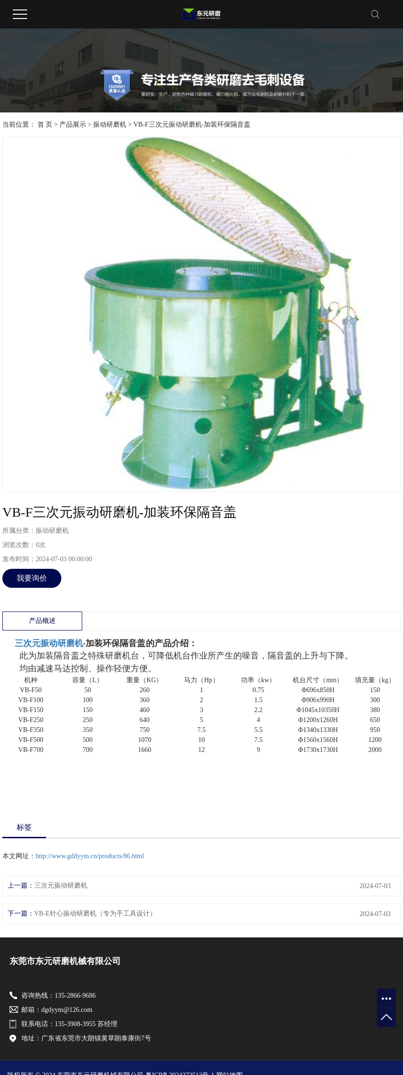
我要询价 (32, 578)
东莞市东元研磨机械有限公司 (65, 961)
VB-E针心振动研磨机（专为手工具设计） (95, 913)
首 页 (45, 124)
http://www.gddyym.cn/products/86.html (90, 856)
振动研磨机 (109, 124)
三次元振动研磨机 (49, 643)
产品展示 (72, 124)
